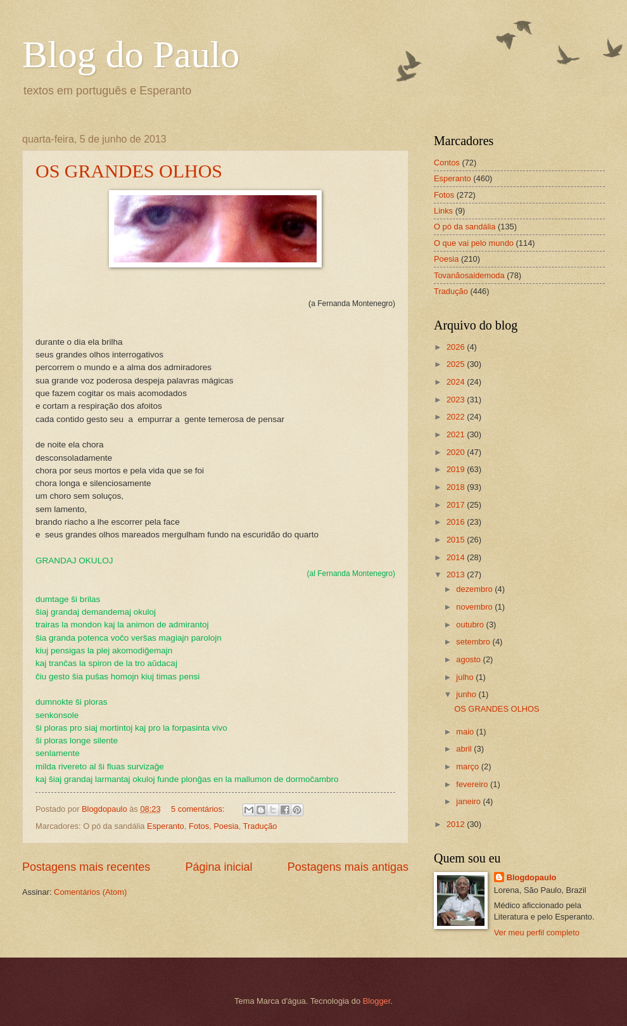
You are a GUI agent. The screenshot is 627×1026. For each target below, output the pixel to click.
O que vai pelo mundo (474, 243)
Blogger (377, 1001)
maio (466, 731)
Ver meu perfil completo (537, 932)
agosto (469, 659)
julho (466, 677)
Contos (447, 162)
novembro (475, 607)
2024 (456, 382)
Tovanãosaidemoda (469, 275)
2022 (456, 416)
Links (443, 210)
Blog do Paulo (130, 54)
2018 (456, 487)
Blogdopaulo (532, 877)
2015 (456, 539)
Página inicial (218, 867)
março (468, 766)
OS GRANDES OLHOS (128, 170)
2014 (456, 557)
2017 (456, 505)
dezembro (475, 589)
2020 (456, 452)
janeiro (469, 801)
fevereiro (473, 784)
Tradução (260, 826)
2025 (456, 364)
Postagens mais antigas (348, 867)
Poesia (225, 826)
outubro (471, 624)
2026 (456, 347)
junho (467, 694)
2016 (456, 522)
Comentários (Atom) (90, 892)
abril (465, 748)
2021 (456, 434)
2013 (456, 574)
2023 (456, 399)
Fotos (199, 826)
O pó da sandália (464, 226)
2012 (456, 824)
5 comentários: (199, 809)
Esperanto (165, 826)
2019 (456, 469)
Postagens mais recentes (86, 867)
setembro (474, 641)
